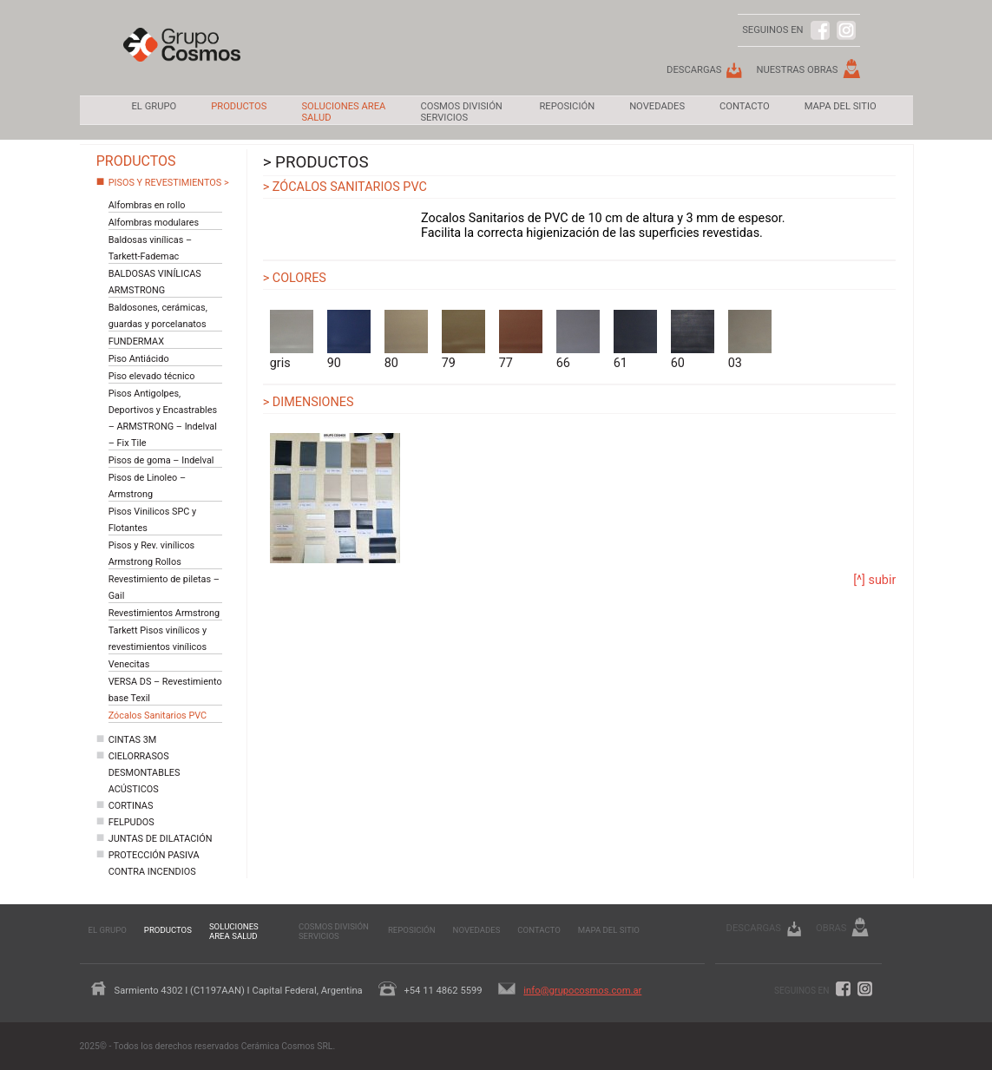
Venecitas (129, 664)
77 (520, 340)
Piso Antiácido (138, 358)
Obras (831, 928)
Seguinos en (801, 990)
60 (692, 340)
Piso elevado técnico (151, 376)
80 (406, 340)
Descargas (694, 69)
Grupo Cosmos (181, 57)
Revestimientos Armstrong (164, 613)
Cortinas (131, 805)
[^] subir (874, 580)
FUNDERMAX (136, 341)
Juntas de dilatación (160, 838)
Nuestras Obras (797, 69)
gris (291, 340)
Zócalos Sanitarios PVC (157, 715)
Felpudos (131, 822)
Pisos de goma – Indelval (161, 460)
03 (750, 340)
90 (349, 340)
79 (463, 340)
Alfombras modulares (153, 222)
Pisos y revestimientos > (168, 182)
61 (635, 340)
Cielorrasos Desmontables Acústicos (144, 773)
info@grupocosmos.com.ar (582, 990)
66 (578, 340)
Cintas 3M (132, 739)
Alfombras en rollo (147, 205)
